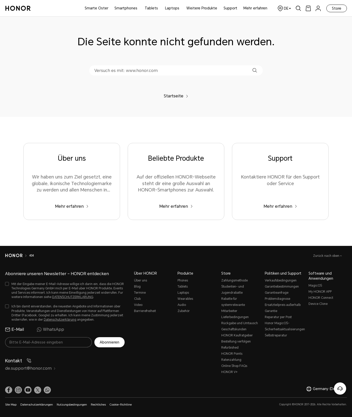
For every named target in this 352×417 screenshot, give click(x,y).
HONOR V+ (229, 372)
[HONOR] (14, 256)
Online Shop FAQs (234, 366)
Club (137, 299)
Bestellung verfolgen (236, 341)
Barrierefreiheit (145, 311)
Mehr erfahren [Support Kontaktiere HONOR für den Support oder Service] (280, 206)
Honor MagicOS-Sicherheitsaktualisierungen (284, 326)
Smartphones (125, 8)
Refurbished (230, 347)
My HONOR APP (320, 291)
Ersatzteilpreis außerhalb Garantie (283, 308)
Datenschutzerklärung (60, 319)
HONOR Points (231, 353)
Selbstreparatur (276, 335)
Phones (183, 280)
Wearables (185, 299)
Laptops (172, 8)
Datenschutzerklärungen (36, 404)
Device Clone (318, 304)
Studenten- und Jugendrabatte (232, 289)
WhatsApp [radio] (50, 329)
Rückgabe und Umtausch (239, 323)
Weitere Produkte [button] (201, 8)
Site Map (11, 404)
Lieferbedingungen (235, 317)
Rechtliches (98, 404)
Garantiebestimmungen (282, 286)
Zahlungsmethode (234, 280)
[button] (255, 70)
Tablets (151, 8)
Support (230, 8)
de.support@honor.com (30, 368)
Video (138, 305)
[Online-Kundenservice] (340, 388)
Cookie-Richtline (121, 404)
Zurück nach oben (326, 256)
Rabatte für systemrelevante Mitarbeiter (233, 305)
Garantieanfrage (276, 292)
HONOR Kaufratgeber (237, 335)
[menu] (318, 8)
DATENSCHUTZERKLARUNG (72, 297)
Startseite (176, 96)
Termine (140, 292)
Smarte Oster (96, 8)
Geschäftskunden (233, 329)
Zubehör (184, 311)
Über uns (140, 280)
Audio (182, 305)
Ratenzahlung (231, 360)
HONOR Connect (321, 298)
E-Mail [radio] (14, 329)
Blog (137, 286)
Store (336, 8)
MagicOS (315, 285)
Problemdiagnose (277, 299)
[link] (308, 8)
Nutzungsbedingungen (72, 404)
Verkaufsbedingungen (281, 280)
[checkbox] (65, 291)
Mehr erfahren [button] (255, 8)
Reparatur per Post (278, 317)
